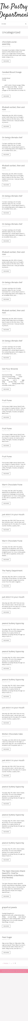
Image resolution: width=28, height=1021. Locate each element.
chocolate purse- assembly (9, 43)
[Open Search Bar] (26, 24)
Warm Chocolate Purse (12, 485)
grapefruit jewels (9, 946)
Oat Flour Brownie (10, 369)
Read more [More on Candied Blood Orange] (6, 97)
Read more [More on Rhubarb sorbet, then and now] (6, 128)
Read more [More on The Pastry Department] (6, 585)
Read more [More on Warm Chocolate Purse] (6, 503)
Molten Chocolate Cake (12, 738)
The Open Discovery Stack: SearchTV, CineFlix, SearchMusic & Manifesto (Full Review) (13, 905)
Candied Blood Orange (12, 74)
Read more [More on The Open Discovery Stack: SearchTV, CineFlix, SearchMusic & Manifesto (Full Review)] (6, 927)
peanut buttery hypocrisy (13, 623)
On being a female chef (12, 137)
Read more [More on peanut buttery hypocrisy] (6, 640)
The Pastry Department (12, 571)
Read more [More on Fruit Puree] (6, 417)
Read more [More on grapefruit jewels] (6, 964)
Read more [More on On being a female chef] (6, 154)
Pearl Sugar (7, 983)
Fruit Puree (7, 400)
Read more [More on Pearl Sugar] (6, 998)
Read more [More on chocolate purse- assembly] (6, 61)
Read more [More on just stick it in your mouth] (6, 529)
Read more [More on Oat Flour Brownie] (6, 389)
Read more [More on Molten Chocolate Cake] (6, 753)
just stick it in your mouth (13, 514)
